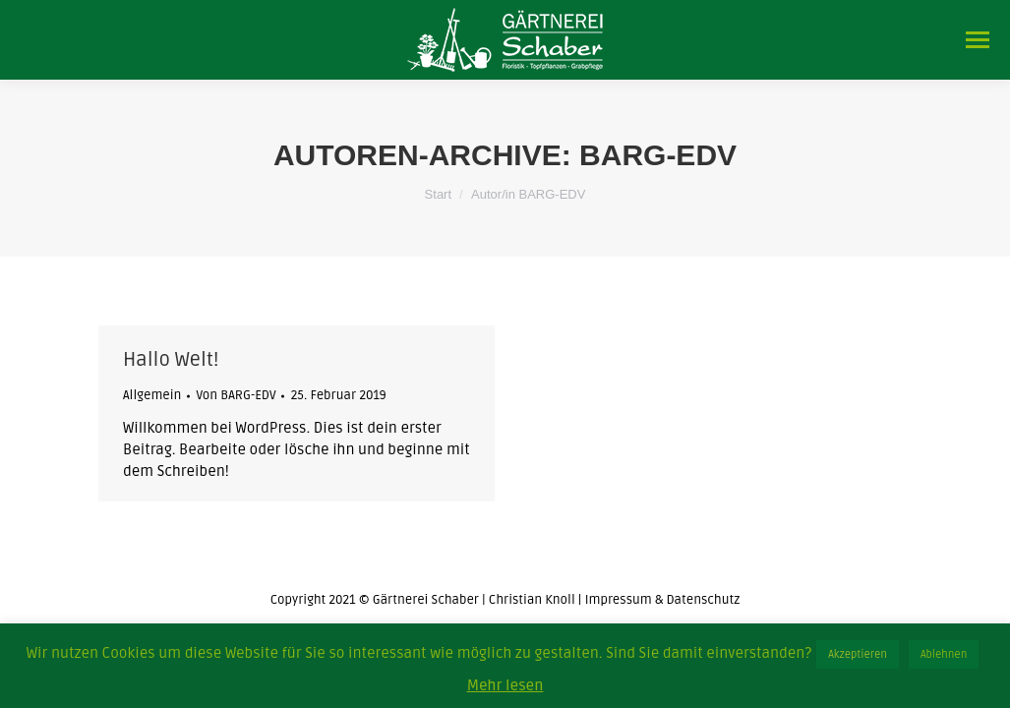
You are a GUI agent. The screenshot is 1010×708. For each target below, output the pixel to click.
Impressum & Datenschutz (663, 600)
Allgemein (152, 395)
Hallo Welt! (170, 360)
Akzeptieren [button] (857, 654)
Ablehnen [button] (944, 654)
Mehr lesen (505, 685)
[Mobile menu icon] (977, 40)
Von (235, 395)
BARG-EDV (658, 155)
